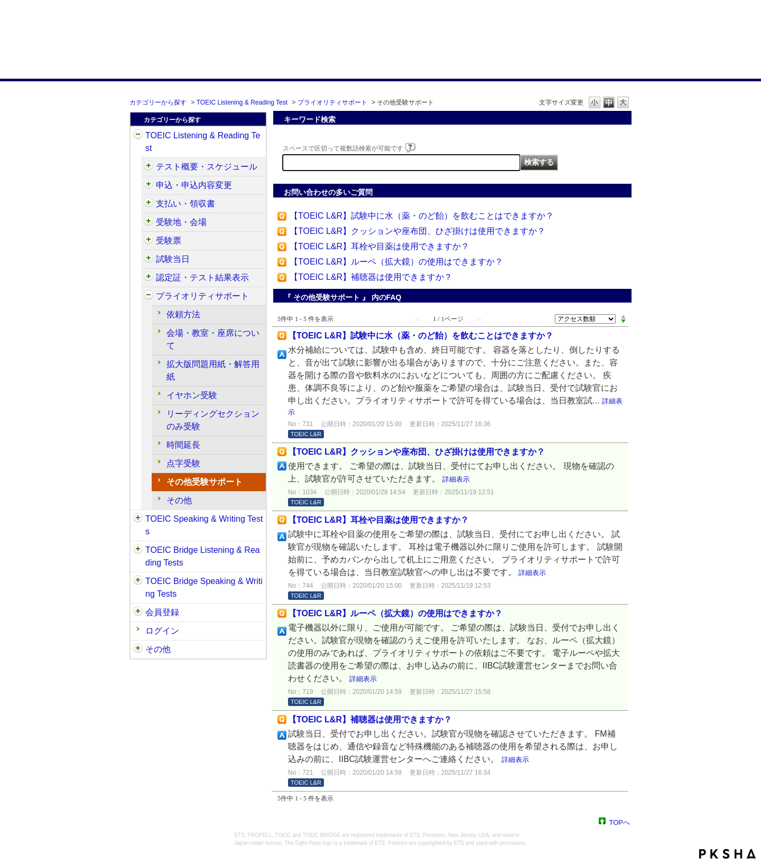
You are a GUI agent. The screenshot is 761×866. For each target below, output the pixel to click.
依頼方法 (183, 314)
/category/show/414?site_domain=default (148, 185)
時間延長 (183, 444)
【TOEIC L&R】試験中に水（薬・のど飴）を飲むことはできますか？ (422, 215)
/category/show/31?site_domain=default (138, 135)
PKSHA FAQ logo (727, 854)
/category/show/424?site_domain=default (148, 203)
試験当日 (173, 259)
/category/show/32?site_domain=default (138, 519)
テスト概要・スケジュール (206, 166)
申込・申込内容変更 (194, 185)
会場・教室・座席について (212, 339)
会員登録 (162, 612)
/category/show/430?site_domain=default (148, 240)
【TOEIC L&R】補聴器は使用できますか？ (371, 276)
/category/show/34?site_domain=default (138, 581)
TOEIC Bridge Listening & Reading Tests (202, 556)
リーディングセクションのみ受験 (212, 420)
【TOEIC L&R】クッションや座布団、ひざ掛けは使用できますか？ (417, 231)
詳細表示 (456, 479)
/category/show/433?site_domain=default (148, 259)
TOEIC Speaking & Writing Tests (204, 525)
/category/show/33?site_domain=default (138, 550)
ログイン (162, 630)
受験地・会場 (181, 222)
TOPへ (619, 821)
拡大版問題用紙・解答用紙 (212, 370)
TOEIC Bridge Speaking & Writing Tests (204, 587)
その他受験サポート (204, 481)
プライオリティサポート (332, 102)
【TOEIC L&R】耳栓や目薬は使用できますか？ (379, 246)
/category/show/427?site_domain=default (148, 222)
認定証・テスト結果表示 (202, 277)
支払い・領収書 (185, 203)
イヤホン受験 (191, 395)
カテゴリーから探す (158, 102)
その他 (179, 500)
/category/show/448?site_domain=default (148, 296)
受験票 (168, 240)
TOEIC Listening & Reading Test (242, 102)
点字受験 (183, 463)
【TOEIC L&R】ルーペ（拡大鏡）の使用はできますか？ (396, 261)
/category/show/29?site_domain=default (138, 612)
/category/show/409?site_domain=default (148, 167)
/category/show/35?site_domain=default (138, 649)
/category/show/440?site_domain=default (148, 277)
